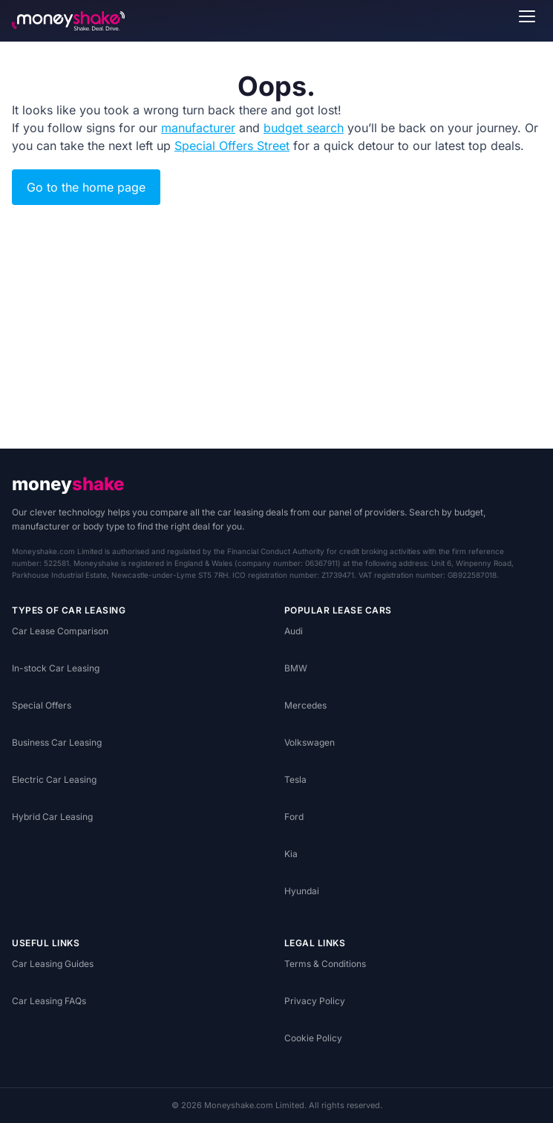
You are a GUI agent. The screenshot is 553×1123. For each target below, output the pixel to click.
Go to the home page (86, 187)
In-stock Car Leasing (55, 668)
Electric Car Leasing (54, 779)
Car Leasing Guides (53, 963)
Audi (293, 631)
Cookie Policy (313, 1038)
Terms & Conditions (325, 963)
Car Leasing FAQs (49, 1000)
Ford (294, 816)
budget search (304, 127)
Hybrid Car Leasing (52, 816)
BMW (295, 668)
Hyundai (301, 890)
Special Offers (41, 705)
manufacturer (198, 127)
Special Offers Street (231, 145)
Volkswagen (309, 742)
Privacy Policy (314, 1000)
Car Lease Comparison (60, 631)
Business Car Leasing (57, 742)
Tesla (295, 779)
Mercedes (305, 705)
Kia (291, 853)
